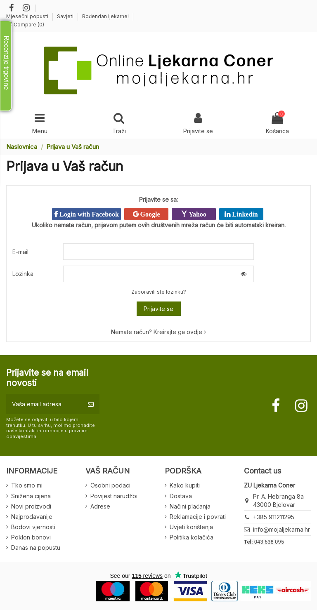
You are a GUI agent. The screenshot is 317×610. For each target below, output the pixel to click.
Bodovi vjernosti (33, 526)
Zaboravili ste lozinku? (158, 292)
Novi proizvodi (31, 506)
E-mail (20, 251)
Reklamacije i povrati (198, 516)
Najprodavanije (31, 516)
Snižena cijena (31, 495)
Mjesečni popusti (28, 16)
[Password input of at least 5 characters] (148, 274)
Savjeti (66, 16)
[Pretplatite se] (90, 404)
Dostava (181, 495)
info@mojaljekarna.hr (281, 529)
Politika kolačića (191, 537)
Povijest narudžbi (113, 495)
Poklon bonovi (31, 537)
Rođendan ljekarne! (105, 16)
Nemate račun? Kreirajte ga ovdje (158, 331)
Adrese (100, 506)
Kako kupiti (185, 485)
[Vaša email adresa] (44, 404)
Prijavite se (158, 308)
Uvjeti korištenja (191, 526)
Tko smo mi (27, 485)
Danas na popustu (35, 547)
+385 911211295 (273, 517)
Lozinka (22, 273)
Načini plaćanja (190, 506)
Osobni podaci (110, 485)
